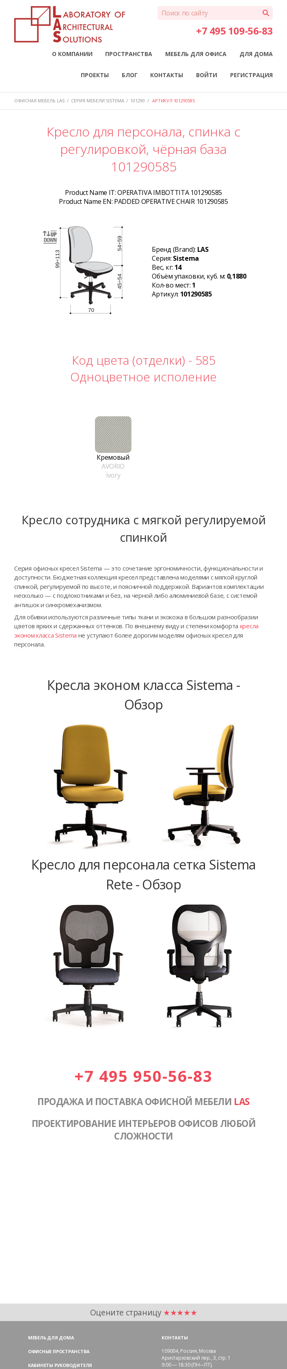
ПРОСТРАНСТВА (128, 54)
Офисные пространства (59, 1351)
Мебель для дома (51, 1337)
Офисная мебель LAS (39, 100)
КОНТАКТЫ (166, 75)
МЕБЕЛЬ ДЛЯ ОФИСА (196, 54)
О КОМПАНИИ (72, 54)
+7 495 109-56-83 (234, 30)
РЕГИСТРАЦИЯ (251, 75)
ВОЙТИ (206, 75)
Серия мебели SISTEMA (97, 100)
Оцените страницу (143, 1312)
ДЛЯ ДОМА (256, 54)
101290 (137, 100)
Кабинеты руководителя (60, 1365)
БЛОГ (130, 75)
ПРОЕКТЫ (95, 75)
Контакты (175, 1337)
